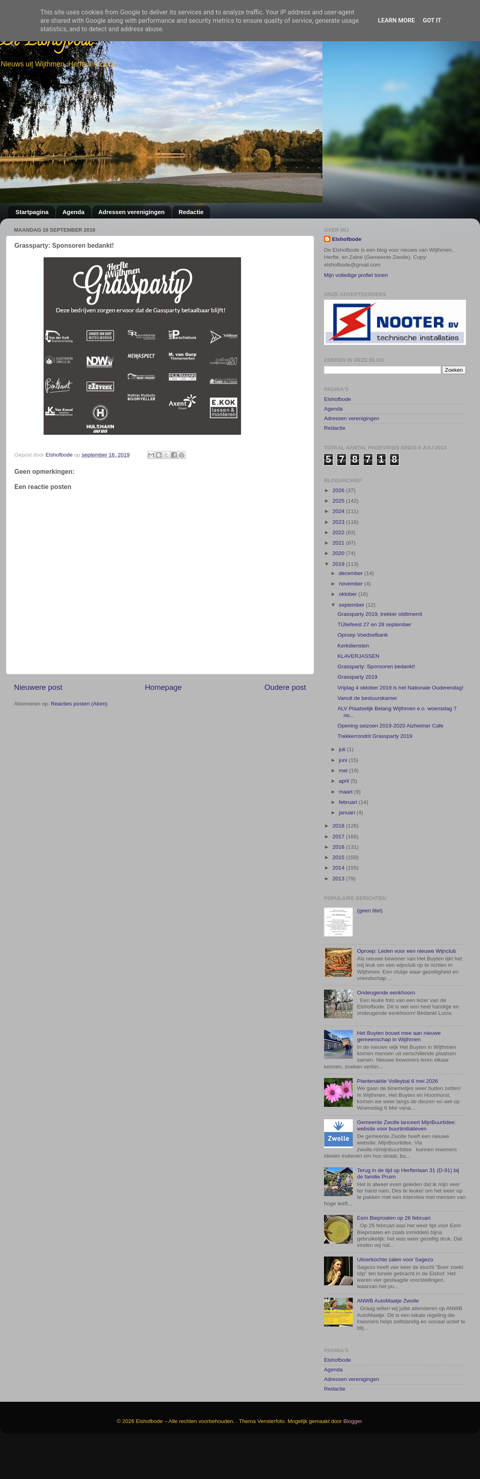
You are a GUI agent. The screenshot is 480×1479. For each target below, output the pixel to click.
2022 (339, 570)
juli (343, 787)
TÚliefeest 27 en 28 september (375, 662)
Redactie (191, 211)
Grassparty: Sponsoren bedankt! (376, 704)
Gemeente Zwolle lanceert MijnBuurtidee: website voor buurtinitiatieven (406, 1163)
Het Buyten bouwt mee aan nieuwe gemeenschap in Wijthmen (398, 1074)
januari (347, 850)
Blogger (353, 1459)
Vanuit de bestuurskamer (367, 736)
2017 (339, 874)
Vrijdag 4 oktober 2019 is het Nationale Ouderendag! (401, 725)
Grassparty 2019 (358, 715)
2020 (339, 591)
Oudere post (285, 687)
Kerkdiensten (353, 683)
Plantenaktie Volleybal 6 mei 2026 (397, 1119)
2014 (339, 906)
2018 (339, 864)
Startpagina (32, 211)
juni (344, 798)
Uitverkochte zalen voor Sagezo (395, 1297)
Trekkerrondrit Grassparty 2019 (375, 774)
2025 (339, 538)
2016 (339, 885)
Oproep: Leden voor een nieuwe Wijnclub (406, 989)
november (351, 621)
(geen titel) (369, 949)
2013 (339, 916)
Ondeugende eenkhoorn (386, 1030)
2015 (339, 895)
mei (344, 808)
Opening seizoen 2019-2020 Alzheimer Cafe (391, 763)
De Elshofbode (47, 42)
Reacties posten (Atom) (79, 704)
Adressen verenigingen (131, 211)
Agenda (73, 211)
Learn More (396, 20)
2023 (339, 560)
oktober (348, 632)
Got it (432, 20)
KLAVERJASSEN (359, 694)
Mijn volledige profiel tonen (356, 275)
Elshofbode (347, 239)
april (344, 819)
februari (349, 840)
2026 (339, 528)
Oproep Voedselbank (363, 673)
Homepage (163, 687)
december (351, 611)
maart (346, 829)
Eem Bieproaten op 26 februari (393, 1256)
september (352, 642)
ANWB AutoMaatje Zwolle (388, 1339)
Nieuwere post (38, 687)
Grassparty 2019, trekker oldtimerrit (380, 652)
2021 (339, 580)
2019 (339, 602)
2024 (339, 549)
